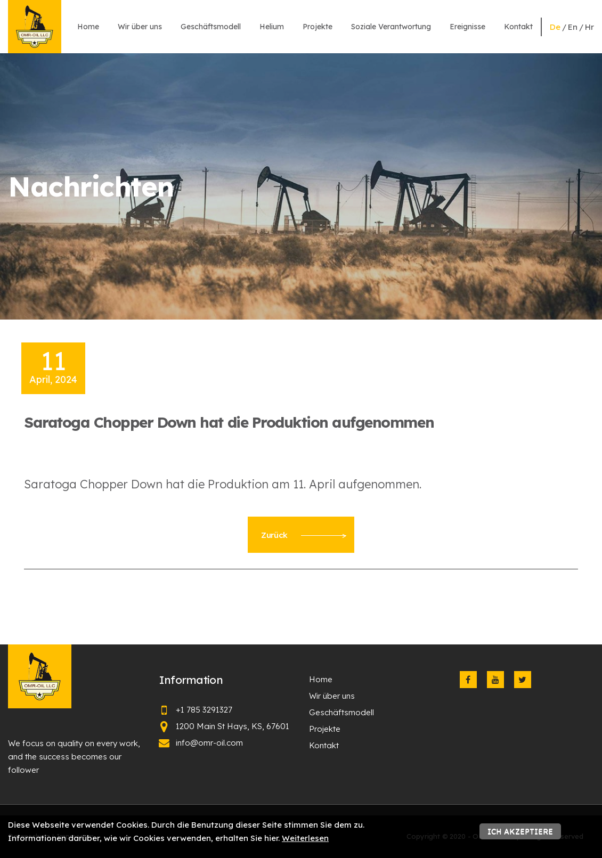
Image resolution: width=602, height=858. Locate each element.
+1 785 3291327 (204, 710)
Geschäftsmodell (211, 26)
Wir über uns (140, 26)
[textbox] (301, 484)
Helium (271, 26)
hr (589, 27)
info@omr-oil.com (209, 743)
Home (88, 26)
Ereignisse (467, 26)
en (572, 27)
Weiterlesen (305, 838)
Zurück (303, 535)
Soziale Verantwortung (391, 26)
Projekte (317, 26)
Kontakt (518, 26)
